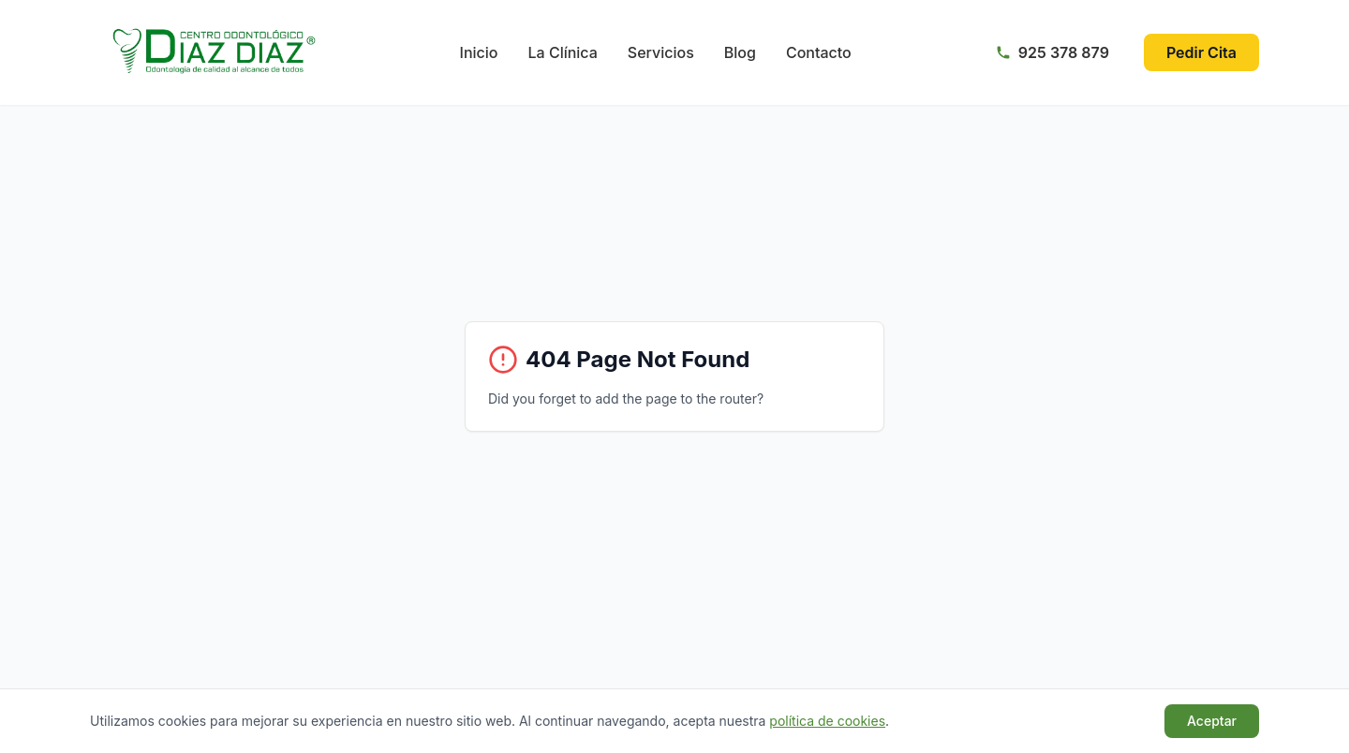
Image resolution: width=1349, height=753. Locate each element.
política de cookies (827, 721)
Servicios (661, 52)
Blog (740, 52)
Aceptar (1212, 721)
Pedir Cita (1201, 52)
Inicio (479, 52)
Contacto (819, 52)
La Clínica (563, 52)
